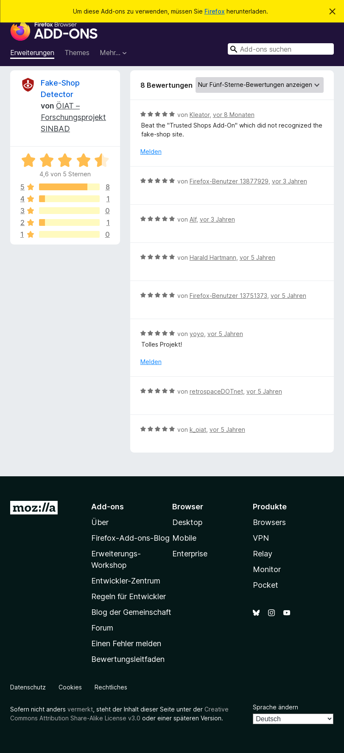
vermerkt (80, 709)
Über (100, 522)
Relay (262, 553)
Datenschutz (28, 687)
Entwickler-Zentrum (125, 580)
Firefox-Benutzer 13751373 (228, 295)
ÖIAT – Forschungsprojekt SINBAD (73, 117)
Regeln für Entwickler (128, 596)
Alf (193, 219)
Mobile (184, 537)
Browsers (269, 522)
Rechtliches (111, 687)
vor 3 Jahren (289, 181)
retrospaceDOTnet (216, 391)
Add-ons (107, 506)
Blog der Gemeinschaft (131, 612)
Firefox (214, 11)
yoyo (197, 333)
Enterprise (189, 553)
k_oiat (198, 429)
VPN (261, 537)
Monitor (267, 569)
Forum (102, 627)
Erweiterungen (32, 52)
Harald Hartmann (213, 257)
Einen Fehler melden (126, 643)
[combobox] (281, 49)
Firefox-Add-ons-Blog (130, 537)
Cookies (70, 687)
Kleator (200, 114)
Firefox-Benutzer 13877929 (229, 181)
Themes (76, 52)
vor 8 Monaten (234, 114)
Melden (151, 151)
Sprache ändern (275, 707)
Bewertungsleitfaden (128, 659)
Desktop (187, 522)
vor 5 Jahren (257, 257)
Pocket (265, 585)
